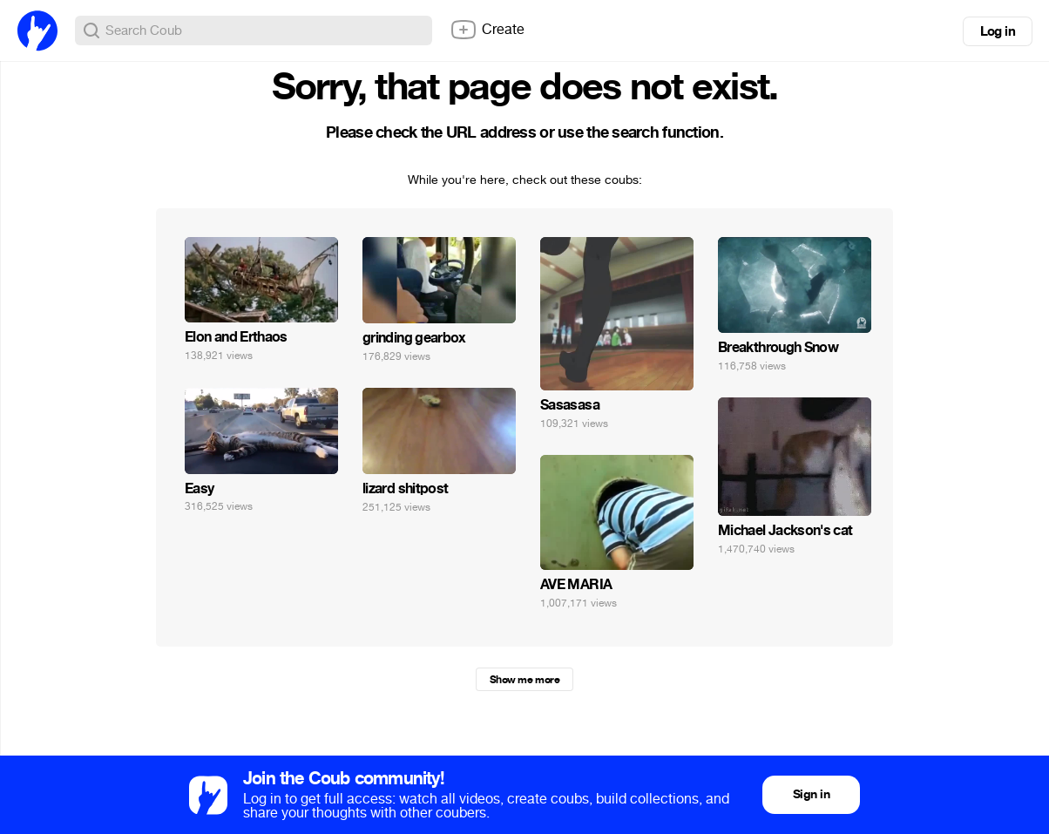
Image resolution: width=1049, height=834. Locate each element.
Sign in (811, 794)
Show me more (524, 680)
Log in (997, 31)
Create (487, 30)
